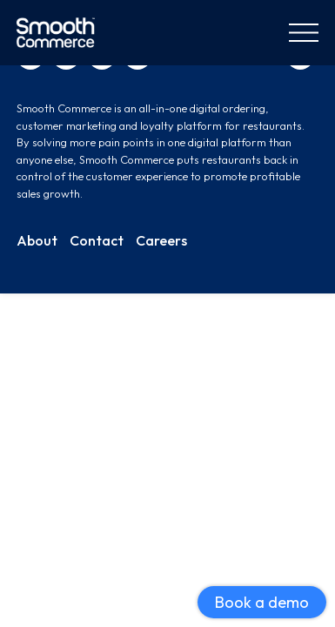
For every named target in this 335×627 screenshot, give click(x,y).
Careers (161, 240)
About (37, 240)
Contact (97, 240)
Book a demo (262, 602)
